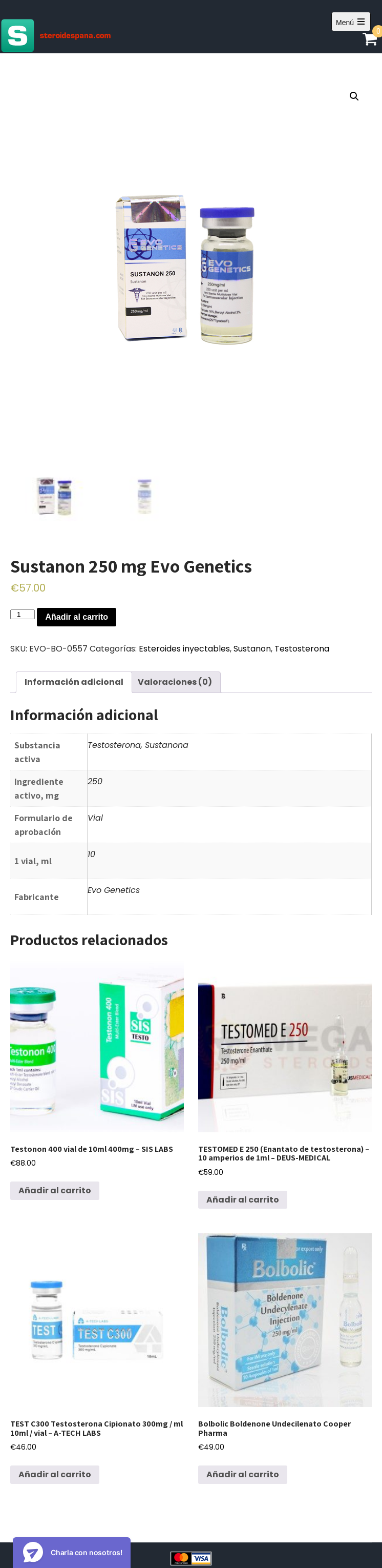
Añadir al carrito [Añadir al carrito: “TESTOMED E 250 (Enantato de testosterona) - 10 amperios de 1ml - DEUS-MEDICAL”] (242, 1200)
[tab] (74, 682)
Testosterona (301, 649)
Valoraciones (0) (175, 682)
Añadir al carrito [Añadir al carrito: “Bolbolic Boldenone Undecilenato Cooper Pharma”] (242, 1474)
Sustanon (252, 649)
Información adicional (74, 682)
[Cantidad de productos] (22, 614)
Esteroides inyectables (184, 649)
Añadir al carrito (76, 617)
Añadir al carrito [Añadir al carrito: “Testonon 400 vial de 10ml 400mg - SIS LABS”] (54, 1190)
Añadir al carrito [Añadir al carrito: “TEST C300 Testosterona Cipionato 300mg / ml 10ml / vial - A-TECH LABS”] (54, 1474)
